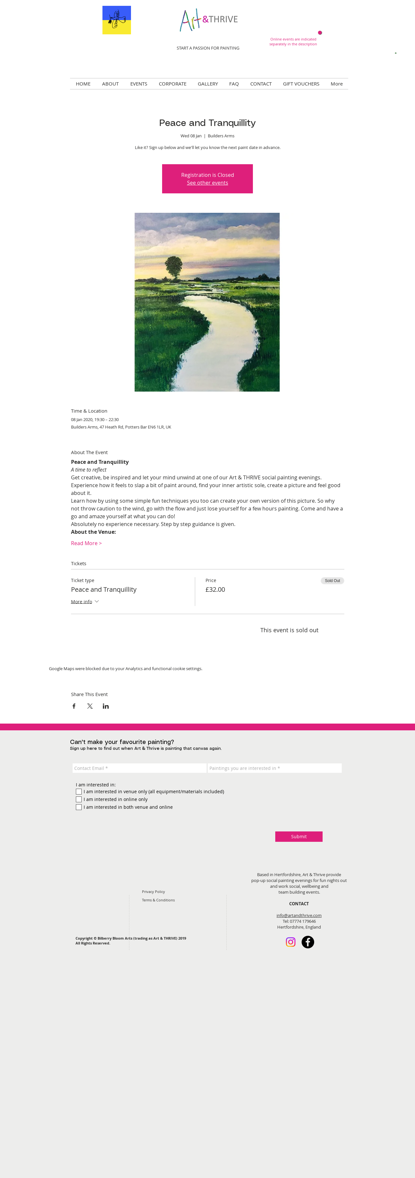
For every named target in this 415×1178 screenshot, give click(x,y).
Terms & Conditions (158, 900)
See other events (207, 182)
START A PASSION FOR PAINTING (208, 48)
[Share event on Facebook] (74, 706)
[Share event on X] (90, 706)
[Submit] (299, 836)
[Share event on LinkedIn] (106, 706)
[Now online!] (320, 32)
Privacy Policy (153, 891)
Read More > (86, 543)
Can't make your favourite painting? (122, 742)
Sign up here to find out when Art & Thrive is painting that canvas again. (146, 749)
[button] (396, 53)
